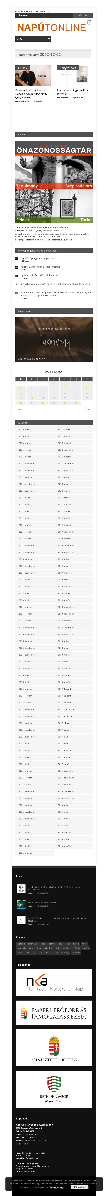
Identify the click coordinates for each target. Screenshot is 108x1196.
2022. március (25, 771)
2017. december (65, 689)
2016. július (63, 805)
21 (43, 398)
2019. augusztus (66, 552)
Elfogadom (79, 1187)
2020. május (64, 491)
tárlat (41, 952)
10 (76, 388)
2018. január (64, 682)
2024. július (24, 579)
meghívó (66, 948)
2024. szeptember (27, 566)
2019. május (64, 572)
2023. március (25, 689)
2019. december (66, 525)
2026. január (25, 456)
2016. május (64, 818)
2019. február (64, 593)
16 (65, 393)
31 (76, 402)
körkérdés (48, 948)
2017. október (64, 702)
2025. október (25, 477)
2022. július (24, 743)
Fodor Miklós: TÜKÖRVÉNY (31, 358)
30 (65, 402)
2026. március (25, 443)
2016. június (63, 812)
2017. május (63, 736)
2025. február (25, 531)
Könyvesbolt (67, 68)
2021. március (25, 853)
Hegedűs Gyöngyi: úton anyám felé (38, 258)
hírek (31, 948)
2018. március (64, 668)
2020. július (63, 477)
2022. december (26, 709)
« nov (20, 409)
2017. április (63, 743)
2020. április (64, 497)
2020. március (64, 504)
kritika (38, 948)
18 (87, 393)
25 (87, 398)
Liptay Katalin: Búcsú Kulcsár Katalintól (40, 275)
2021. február (64, 429)
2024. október (25, 559)
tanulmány (31, 952)
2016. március (64, 832)
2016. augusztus (66, 798)
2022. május (25, 757)
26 (21, 402)
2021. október (25, 805)
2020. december (66, 443)
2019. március (64, 586)
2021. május (25, 839)
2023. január (25, 702)
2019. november (66, 531)
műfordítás (76, 948)
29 (54, 402)
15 (54, 393)
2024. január (25, 620)
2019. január (64, 600)
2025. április (25, 518)
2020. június (63, 484)
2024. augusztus (27, 572)
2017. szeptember (66, 709)
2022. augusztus (27, 736)
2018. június (63, 648)
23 (65, 398)
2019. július (63, 559)
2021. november (26, 798)
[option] (54, 339)
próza (86, 948)
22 (54, 398)
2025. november (26, 470)
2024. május (25, 593)
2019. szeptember (66, 545)
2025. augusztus (27, 491)
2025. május (25, 511)
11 (87, 388)
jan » (88, 409)
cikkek (44, 944)
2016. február (64, 839)
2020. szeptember (66, 463)
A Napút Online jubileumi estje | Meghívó (40, 266)
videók (55, 952)
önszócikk (76, 952)
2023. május (25, 675)
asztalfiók (21, 944)
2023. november (26, 634)
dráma (60, 944)
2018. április (64, 661)
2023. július (24, 661)
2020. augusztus (66, 470)
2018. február (64, 675)
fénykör (76, 944)
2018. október (64, 620)
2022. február (25, 777)
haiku (84, 944)
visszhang (65, 952)
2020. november (66, 450)
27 (32, 402)
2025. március (25, 525)
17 (76, 393)
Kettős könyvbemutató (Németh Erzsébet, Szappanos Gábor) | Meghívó (55, 283)
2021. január (64, 436)
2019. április (64, 579)
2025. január (25, 538)
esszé (68, 944)
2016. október (64, 784)
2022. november (26, 716)
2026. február (25, 450)
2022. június (24, 750)
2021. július (24, 825)
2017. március (64, 750)
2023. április (25, 682)
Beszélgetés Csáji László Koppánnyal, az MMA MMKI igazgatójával (31, 93)
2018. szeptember (66, 627)
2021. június (24, 832)
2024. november (26, 552)
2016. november (66, 777)
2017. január (64, 764)
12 (21, 393)
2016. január (64, 846)
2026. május (25, 429)
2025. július (24, 497)
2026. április (25, 436)
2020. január (64, 518)
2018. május (64, 654)
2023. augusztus (27, 654)
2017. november (65, 695)
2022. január (25, 784)
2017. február (64, 757)
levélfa (57, 948)
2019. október (64, 538)
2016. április (64, 825)
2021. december (26, 791)
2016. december (66, 771)
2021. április (25, 846)
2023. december (26, 627)
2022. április (25, 764)
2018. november (66, 613)
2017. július (63, 723)
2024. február (25, 613)
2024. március (25, 607)
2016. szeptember (66, 791)
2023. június (24, 668)
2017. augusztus (66, 716)
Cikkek (22, 68)
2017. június (63, 730)
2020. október (64, 456)
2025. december (26, 463)
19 (21, 398)
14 (43, 393)
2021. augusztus (27, 818)
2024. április (25, 600)
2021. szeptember (27, 812)
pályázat (20, 952)
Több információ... (58, 1187)
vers (48, 952)
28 (43, 402)
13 (32, 393)
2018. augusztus (66, 634)
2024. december (26, 545)
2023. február (25, 695)
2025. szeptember (27, 484)
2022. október (25, 723)
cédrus (52, 944)
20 (32, 398)
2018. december (66, 607)
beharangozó (33, 944)
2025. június (24, 504)
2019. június (63, 566)
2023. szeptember (27, 648)
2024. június (24, 586)
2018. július (63, 641)
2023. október (25, 641)
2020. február (64, 511)
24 (76, 398)
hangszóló (21, 948)
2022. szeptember (27, 730)
